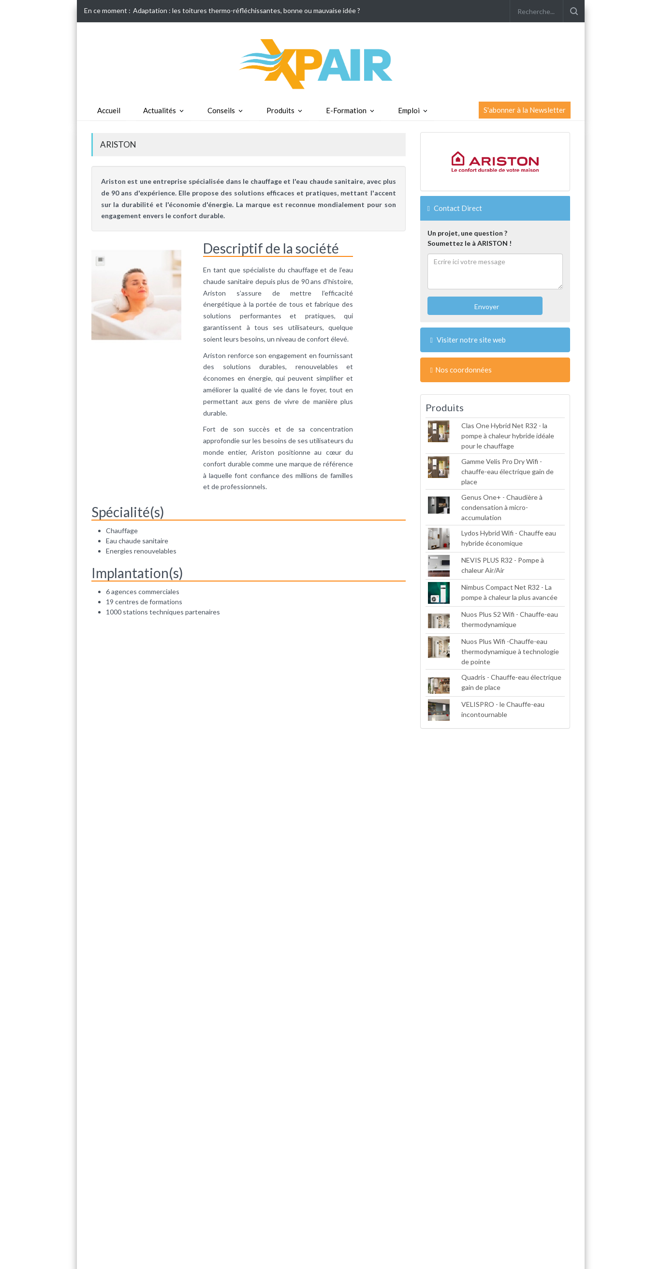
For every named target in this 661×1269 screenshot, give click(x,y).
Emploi (409, 110)
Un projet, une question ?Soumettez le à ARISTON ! (469, 238)
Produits (280, 110)
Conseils (221, 110)
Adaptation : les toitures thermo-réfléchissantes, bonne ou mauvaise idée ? (246, 10)
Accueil (108, 110)
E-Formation (346, 110)
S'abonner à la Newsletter (525, 109)
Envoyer (486, 306)
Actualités (159, 110)
